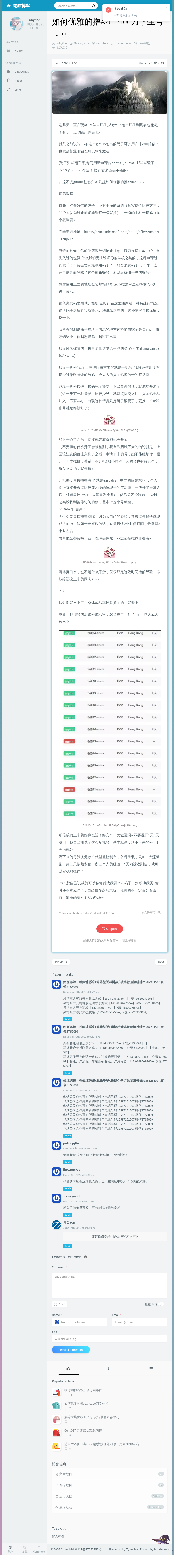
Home (61, 63)
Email (116, 1315)
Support (109, 928)
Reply (68, 1019)
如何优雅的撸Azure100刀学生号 (86, 1403)
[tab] (68, 1368)
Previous (61, 962)
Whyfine (62, 43)
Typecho (132, 1549)
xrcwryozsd (71, 1196)
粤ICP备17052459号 (88, 1549)
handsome (161, 1549)
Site (54, 1331)
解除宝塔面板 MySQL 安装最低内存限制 (91, 1417)
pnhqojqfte (71, 1143)
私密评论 (151, 1304)
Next (161, 962)
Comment (60, 1267)
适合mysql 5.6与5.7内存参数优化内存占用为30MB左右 (101, 1444)
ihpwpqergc (71, 1170)
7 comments (123, 43)
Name (57, 1315)
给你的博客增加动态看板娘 (83, 1390)
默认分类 (63, 47)
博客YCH (69, 1222)
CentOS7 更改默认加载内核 (83, 1430)
